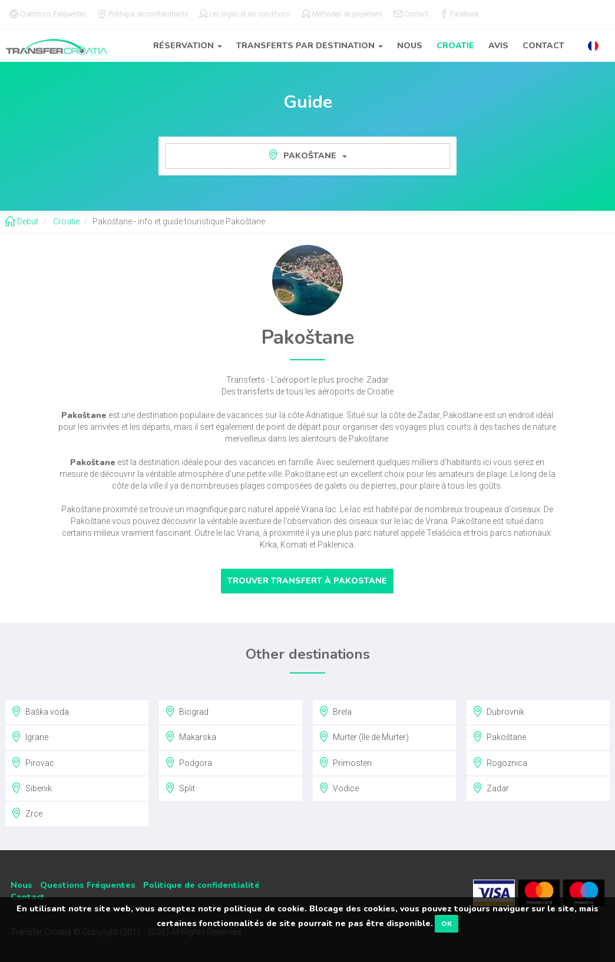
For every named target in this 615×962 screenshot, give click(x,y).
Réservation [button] (187, 45)
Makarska (190, 736)
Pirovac (32, 762)
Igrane (29, 736)
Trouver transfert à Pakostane (307, 580)
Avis (498, 45)
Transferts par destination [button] (309, 45)
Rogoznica (499, 762)
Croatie (455, 45)
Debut (21, 221)
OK (446, 923)
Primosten (345, 762)
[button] (593, 45)
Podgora (188, 762)
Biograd (187, 711)
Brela (335, 711)
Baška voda (40, 711)
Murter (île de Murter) (364, 736)
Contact (543, 45)
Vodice (339, 787)
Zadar (490, 787)
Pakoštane (307, 155)
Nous (409, 45)
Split (180, 787)
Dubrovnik (498, 711)
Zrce (26, 813)
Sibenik (31, 787)
